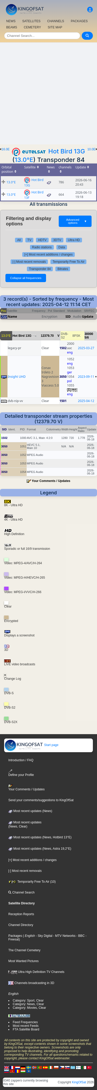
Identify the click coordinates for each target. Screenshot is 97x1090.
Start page (31, 745)
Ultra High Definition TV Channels (36, 972)
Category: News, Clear (28, 1004)
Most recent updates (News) (30, 811)
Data (61, 247)
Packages (15, 936)
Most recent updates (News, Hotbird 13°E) (39, 837)
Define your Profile (21, 773)
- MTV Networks (63, 936)
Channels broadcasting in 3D (31, 983)
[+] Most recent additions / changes (48, 254)
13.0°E (23, 159)
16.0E (6, 149)
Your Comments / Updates (51, 481)
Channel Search (21, 892)
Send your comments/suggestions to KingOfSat (40, 800)
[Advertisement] (48, 93)
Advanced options (76, 221)
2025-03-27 (86, 348)
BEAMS (11, 27)
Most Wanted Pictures (23, 961)
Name (12, 316)
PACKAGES (79, 21)
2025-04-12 (86, 401)
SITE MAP (55, 27)
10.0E (91, 149)
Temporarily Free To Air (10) (32, 881)
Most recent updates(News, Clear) (24, 824)
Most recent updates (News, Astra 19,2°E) (39, 848)
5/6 (87, 337)
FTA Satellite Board (26, 1029)
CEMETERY (32, 27)
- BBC (80, 936)
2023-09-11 (86, 376)
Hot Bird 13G (66, 151)
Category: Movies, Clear (29, 1008)
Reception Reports (21, 914)
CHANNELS (55, 21)
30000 (89, 334)
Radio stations (42, 247)
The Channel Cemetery (24, 950)
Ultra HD (74, 240)
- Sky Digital (43, 936)
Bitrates (62, 269)
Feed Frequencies (25, 1022)
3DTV (57, 240)
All (18, 240)
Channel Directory (20, 925)
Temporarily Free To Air (68, 262)
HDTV (42, 240)
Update (87, 316)
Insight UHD (17, 376)
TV (29, 240)
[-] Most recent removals (29, 262)
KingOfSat (79, 1082)
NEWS (11, 21)
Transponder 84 (40, 269)
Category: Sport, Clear (28, 1000)
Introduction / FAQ (20, 760)
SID (68, 316)
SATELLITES (31, 21)
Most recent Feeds (25, 1026)
